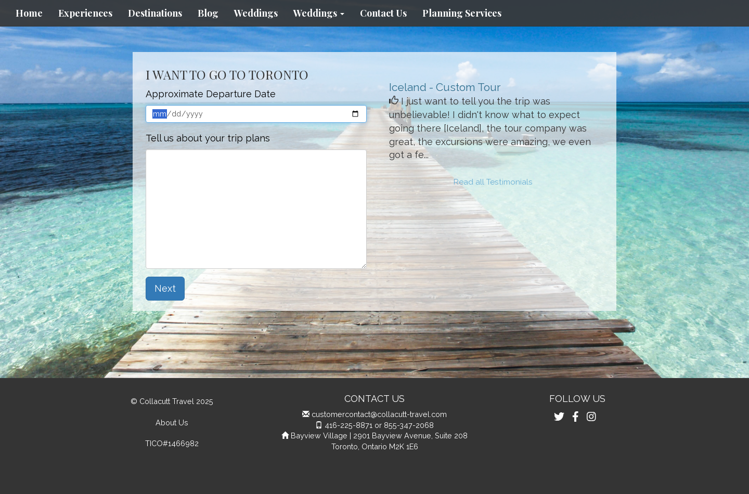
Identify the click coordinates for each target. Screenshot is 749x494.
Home (29, 13)
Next (165, 288)
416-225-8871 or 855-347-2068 (379, 425)
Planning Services (461, 13)
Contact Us (383, 13)
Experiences (85, 13)
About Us (172, 422)
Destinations (155, 13)
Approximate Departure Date (211, 93)
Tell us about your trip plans (208, 138)
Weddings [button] (318, 13)
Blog (208, 13)
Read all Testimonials (493, 182)
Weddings (256, 13)
